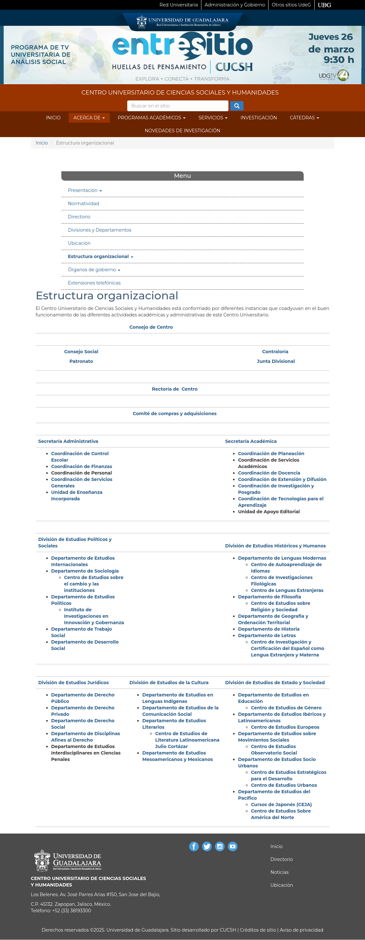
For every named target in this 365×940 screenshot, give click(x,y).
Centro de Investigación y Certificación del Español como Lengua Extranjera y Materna (287, 648)
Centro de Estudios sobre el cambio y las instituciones (94, 584)
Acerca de (89, 118)
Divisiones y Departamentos (99, 230)
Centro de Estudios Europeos (285, 727)
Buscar (236, 106)
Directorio (79, 217)
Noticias (279, 872)
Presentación (85, 190)
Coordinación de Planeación (271, 453)
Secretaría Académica (251, 441)
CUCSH (228, 930)
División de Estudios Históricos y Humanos (275, 546)
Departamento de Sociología (85, 571)
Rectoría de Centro (175, 389)
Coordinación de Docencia (269, 473)
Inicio (53, 118)
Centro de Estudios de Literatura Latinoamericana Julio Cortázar (187, 740)
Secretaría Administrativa (68, 441)
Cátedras (304, 118)
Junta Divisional (276, 361)
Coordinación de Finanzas (81, 466)
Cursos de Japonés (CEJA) (281, 804)
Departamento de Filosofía (269, 597)
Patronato (81, 361)
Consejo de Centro (151, 327)
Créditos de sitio (258, 930)
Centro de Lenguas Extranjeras (287, 590)
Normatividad (83, 203)
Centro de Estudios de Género (286, 708)
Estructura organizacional (100, 256)
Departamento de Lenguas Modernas (282, 558)
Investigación (258, 118)
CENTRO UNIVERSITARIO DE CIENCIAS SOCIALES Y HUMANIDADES (180, 92)
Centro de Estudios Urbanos (284, 785)
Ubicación (79, 243)
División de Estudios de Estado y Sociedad (275, 682)
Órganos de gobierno (94, 270)
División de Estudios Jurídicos (73, 682)
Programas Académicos (152, 118)
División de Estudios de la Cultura (168, 682)
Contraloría (275, 352)
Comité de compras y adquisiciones (175, 413)
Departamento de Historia (269, 629)
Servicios (213, 118)
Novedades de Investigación (182, 131)
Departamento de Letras (267, 635)
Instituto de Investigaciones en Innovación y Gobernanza (94, 616)
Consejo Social (81, 352)
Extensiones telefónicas (94, 283)
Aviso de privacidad (301, 930)
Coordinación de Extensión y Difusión (282, 479)
